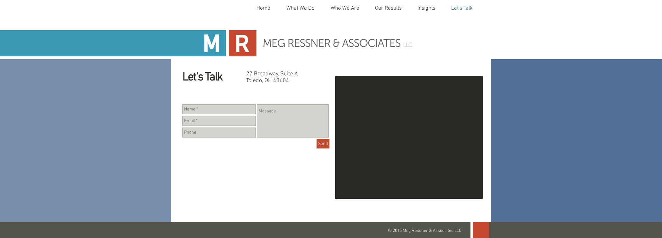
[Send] (323, 143)
